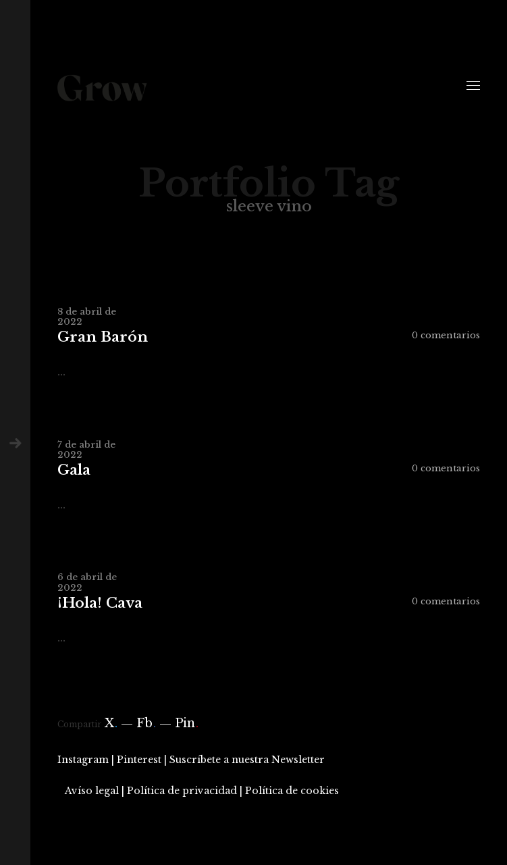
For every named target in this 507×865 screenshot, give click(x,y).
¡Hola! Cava (99, 603)
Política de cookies (292, 791)
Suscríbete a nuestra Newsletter (247, 760)
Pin (186, 723)
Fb (146, 723)
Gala (73, 470)
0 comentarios (446, 335)
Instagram (83, 760)
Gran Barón (102, 337)
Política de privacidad (182, 791)
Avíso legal (92, 791)
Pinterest (139, 760)
